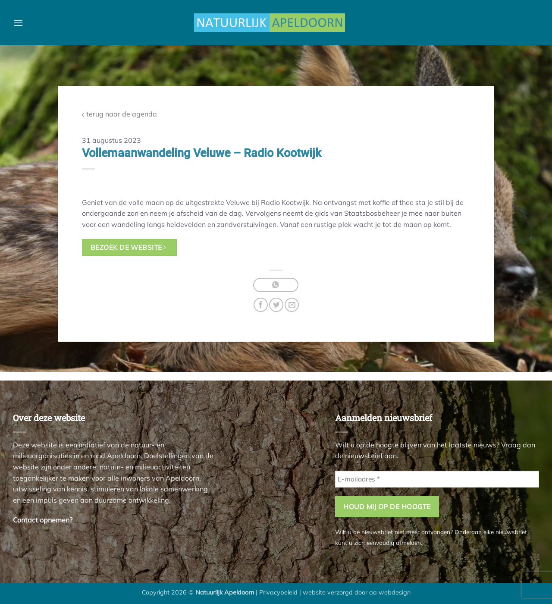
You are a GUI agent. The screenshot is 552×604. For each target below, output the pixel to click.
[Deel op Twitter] (276, 305)
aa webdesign (390, 592)
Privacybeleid (278, 592)
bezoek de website (128, 247)
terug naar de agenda (119, 114)
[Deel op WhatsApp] (275, 285)
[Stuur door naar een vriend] (292, 305)
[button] (18, 22)
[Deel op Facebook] (261, 305)
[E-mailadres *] (437, 479)
